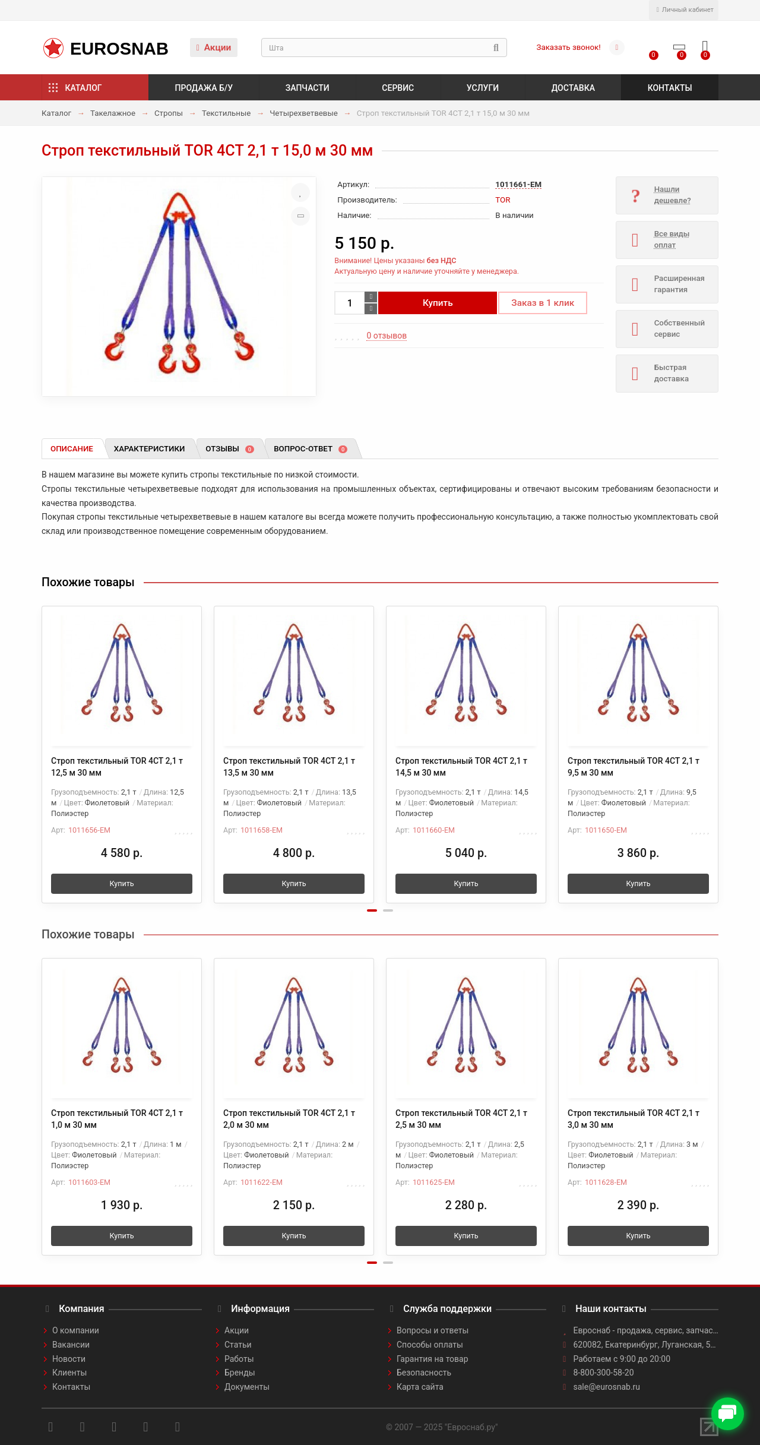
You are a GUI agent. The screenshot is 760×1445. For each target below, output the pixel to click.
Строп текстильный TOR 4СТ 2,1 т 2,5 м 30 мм (461, 1119)
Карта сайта (420, 1387)
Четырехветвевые (304, 113)
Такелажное (112, 113)
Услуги (483, 88)
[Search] (384, 47)
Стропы (168, 113)
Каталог (83, 88)
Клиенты (69, 1372)
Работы (239, 1359)
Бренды (239, 1372)
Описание (71, 448)
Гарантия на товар (432, 1359)
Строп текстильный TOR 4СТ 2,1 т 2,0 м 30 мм (289, 1119)
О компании (75, 1330)
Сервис (398, 88)
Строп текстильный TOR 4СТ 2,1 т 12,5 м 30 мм (117, 766)
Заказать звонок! (569, 47)
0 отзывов (386, 335)
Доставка (573, 88)
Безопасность (424, 1372)
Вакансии (71, 1344)
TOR (502, 199)
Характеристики (149, 448)
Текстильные (226, 113)
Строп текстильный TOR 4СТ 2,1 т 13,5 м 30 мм (289, 766)
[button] (372, 910)
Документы (247, 1387)
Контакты (670, 88)
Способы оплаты (430, 1344)
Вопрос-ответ (310, 448)
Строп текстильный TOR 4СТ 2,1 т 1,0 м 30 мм (117, 1119)
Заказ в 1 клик (542, 303)
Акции (214, 47)
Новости (69, 1359)
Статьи (238, 1344)
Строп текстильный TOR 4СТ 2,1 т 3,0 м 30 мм (633, 1119)
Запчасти (308, 88)
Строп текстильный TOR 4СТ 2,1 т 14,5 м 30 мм (461, 766)
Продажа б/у (204, 88)
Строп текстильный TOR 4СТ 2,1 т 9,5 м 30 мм (633, 766)
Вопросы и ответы (432, 1330)
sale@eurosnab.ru (607, 1387)
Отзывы (229, 448)
